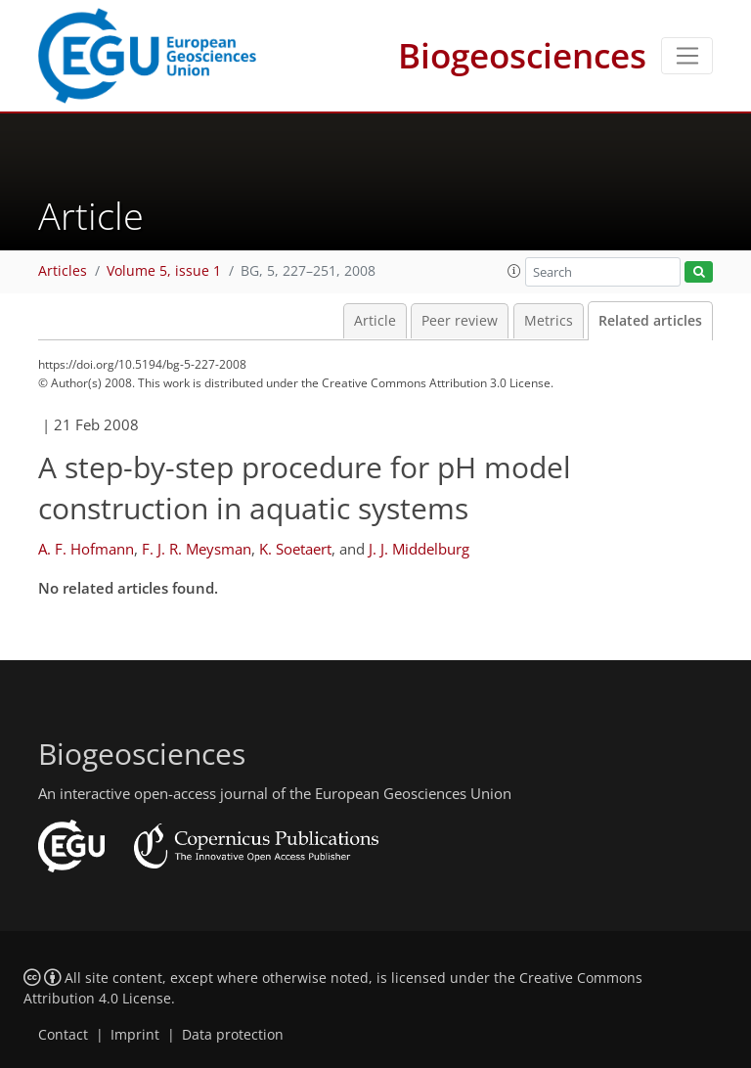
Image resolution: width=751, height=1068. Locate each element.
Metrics (548, 321)
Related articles (650, 321)
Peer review (459, 321)
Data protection (233, 1035)
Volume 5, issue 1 (164, 271)
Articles (62, 271)
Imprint (134, 1035)
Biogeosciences (522, 55)
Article (375, 321)
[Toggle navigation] (687, 55)
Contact (63, 1035)
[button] (514, 271)
